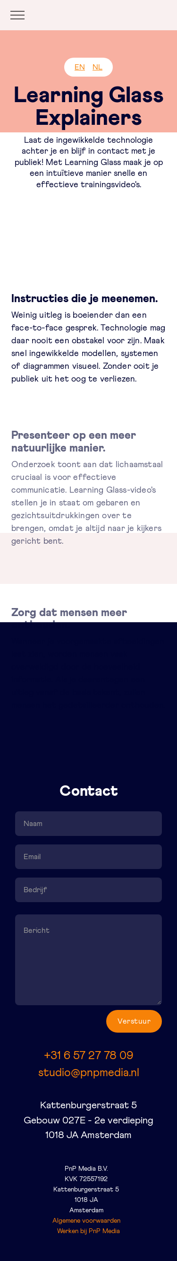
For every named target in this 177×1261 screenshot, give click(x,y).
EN (80, 67)
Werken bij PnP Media (88, 1231)
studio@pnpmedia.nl (88, 1072)
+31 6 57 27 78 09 (88, 1055)
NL (97, 67)
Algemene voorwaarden (86, 1221)
